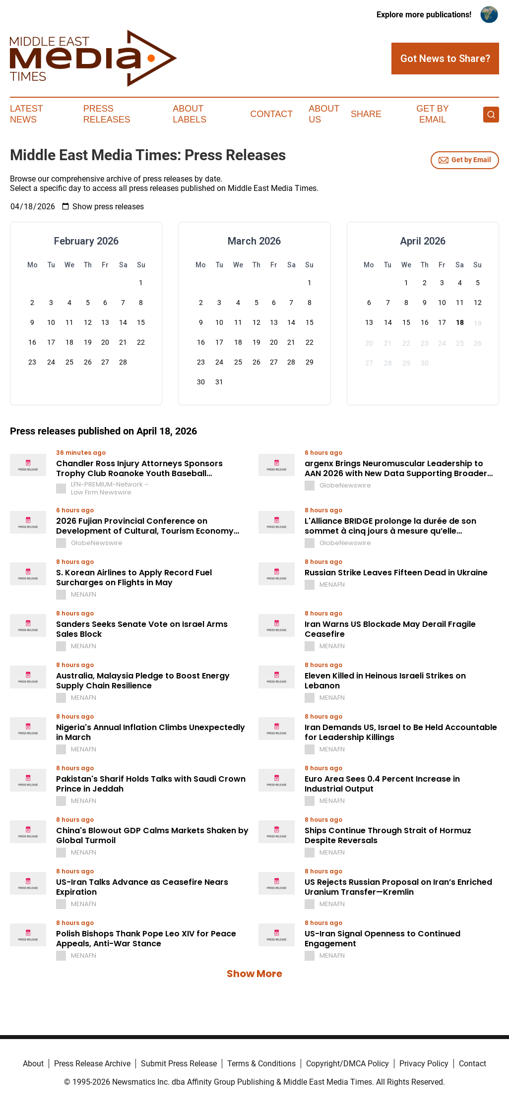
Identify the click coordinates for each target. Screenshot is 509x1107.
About (33, 1063)
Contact (272, 114)
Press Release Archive (92, 1063)
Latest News (26, 114)
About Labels (189, 114)
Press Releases (106, 114)
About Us (324, 114)
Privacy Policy (423, 1063)
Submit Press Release (179, 1063)
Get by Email (465, 160)
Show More (254, 974)
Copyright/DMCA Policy (347, 1063)
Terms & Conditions (261, 1063)
